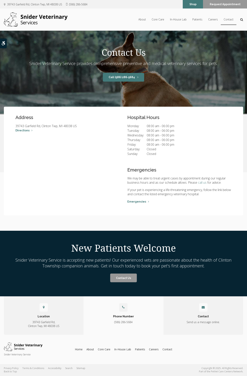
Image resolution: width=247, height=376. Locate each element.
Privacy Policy (11, 368)
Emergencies (136, 201)
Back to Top (10, 371)
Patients (197, 19)
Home (79, 349)
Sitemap (80, 368)
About (142, 19)
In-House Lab (178, 19)
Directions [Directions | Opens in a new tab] (22, 130)
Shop (192, 4)
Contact (228, 19)
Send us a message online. (203, 322)
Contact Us (123, 278)
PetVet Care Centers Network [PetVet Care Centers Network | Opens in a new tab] (227, 371)
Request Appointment (225, 4)
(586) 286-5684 (78, 4)
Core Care (158, 19)
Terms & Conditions (33, 368)
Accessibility (54, 368)
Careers (213, 19)
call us (202, 182)
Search (69, 368)
